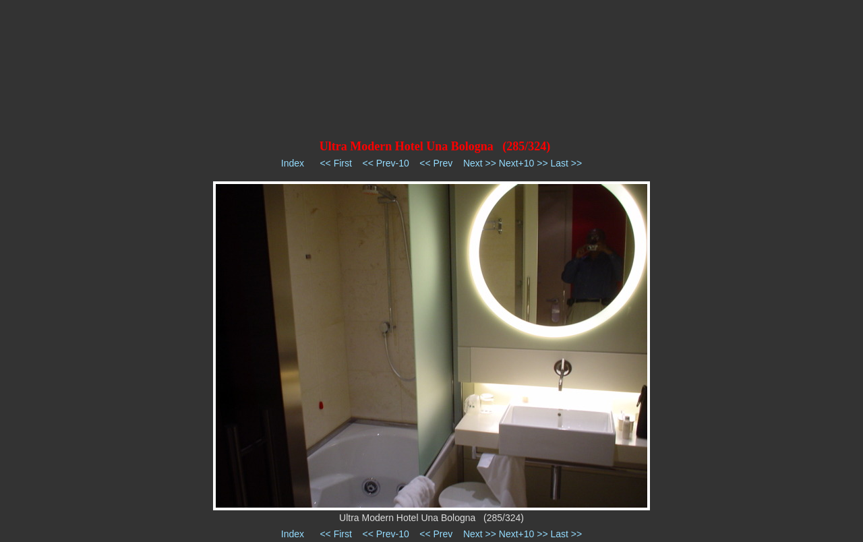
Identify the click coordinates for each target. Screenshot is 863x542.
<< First (335, 163)
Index (292, 163)
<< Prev (435, 163)
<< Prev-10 (385, 163)
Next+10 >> (523, 163)
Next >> (479, 163)
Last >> (566, 163)
